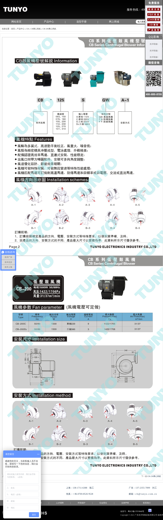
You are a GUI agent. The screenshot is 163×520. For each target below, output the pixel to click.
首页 (13, 29)
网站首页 (16, 21)
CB (27, 29)
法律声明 (125, 503)
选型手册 (81, 21)
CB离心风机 (36, 29)
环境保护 (81, 503)
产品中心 (49, 21)
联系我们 (147, 503)
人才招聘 (60, 503)
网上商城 (114, 21)
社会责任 (103, 503)
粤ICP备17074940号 (136, 511)
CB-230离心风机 (154, 476)
